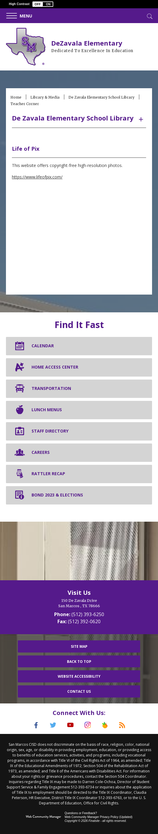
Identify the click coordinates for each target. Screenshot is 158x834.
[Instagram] (88, 725)
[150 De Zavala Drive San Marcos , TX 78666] (79, 603)
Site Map (79, 646)
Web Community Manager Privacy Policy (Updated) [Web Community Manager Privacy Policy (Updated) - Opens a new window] (98, 817)
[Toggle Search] (149, 15)
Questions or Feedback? (81, 813)
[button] (42, 4)
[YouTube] (70, 725)
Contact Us (79, 691)
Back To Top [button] (79, 661)
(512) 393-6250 (87, 614)
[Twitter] (53, 725)
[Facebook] (36, 725)
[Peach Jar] (105, 725)
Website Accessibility (79, 676)
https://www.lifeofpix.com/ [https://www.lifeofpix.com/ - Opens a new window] (37, 177)
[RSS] (122, 725)
